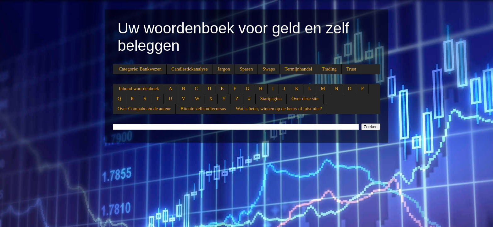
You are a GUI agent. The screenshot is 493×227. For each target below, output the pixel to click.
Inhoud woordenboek (139, 88)
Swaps (269, 68)
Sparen (246, 68)
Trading (329, 68)
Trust (351, 68)
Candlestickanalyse (189, 68)
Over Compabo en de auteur (144, 108)
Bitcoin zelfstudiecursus (203, 108)
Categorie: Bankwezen (140, 68)
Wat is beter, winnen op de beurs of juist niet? (279, 108)
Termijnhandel (298, 68)
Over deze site (305, 98)
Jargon (224, 68)
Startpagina (271, 98)
